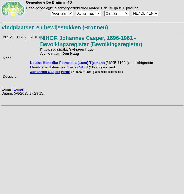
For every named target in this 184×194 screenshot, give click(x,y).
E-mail (18, 89)
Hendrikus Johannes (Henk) (54, 67)
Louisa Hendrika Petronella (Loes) (59, 63)
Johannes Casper (45, 72)
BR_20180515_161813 (21, 37)
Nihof (83, 67)
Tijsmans (97, 63)
